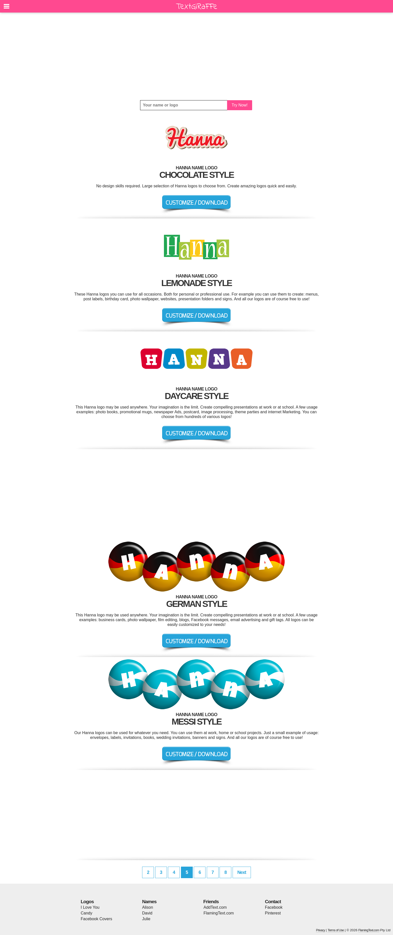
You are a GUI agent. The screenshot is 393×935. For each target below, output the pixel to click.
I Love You (90, 907)
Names (149, 901)
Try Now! (239, 105)
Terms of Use (336, 930)
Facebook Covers (96, 919)
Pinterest (273, 913)
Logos (87, 901)
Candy (86, 913)
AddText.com (215, 907)
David (147, 913)
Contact (273, 901)
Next (241, 872)
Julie (146, 919)
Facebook (273, 907)
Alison (147, 907)
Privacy (320, 930)
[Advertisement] (196, 56)
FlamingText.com (219, 913)
